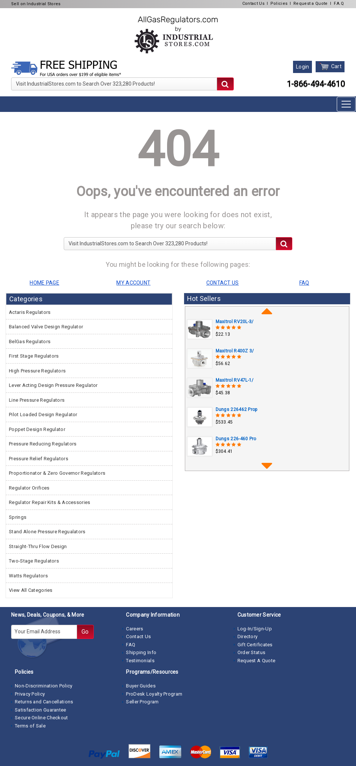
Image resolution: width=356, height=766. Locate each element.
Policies (278, 3)
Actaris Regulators (29, 312)
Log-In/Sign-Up (254, 628)
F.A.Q (339, 3)
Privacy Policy (30, 694)
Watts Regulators (28, 575)
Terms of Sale (30, 726)
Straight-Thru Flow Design (38, 546)
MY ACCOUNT (133, 283)
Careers (134, 628)
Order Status (251, 652)
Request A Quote (256, 660)
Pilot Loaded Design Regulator (43, 414)
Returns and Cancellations (44, 701)
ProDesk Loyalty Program (154, 694)
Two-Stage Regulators (34, 561)
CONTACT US (222, 283)
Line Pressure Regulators (36, 400)
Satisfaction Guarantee (40, 710)
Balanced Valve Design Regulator (46, 326)
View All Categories (31, 590)
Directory (247, 636)
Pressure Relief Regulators (38, 458)
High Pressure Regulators (37, 371)
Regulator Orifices (29, 488)
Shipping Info (141, 652)
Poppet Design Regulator (37, 429)
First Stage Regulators (34, 356)
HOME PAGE (44, 283)
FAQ (130, 644)
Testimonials (140, 660)
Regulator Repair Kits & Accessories (49, 502)
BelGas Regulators (29, 341)
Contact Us (253, 3)
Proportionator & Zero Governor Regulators (57, 473)
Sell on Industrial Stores (36, 3)
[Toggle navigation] (346, 104)
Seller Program (142, 701)
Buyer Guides (141, 686)
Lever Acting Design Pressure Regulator (53, 385)
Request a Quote (310, 3)
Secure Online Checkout (41, 717)
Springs (17, 517)
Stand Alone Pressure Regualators (47, 531)
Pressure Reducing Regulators (42, 444)
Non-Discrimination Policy (44, 686)
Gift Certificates (255, 644)
